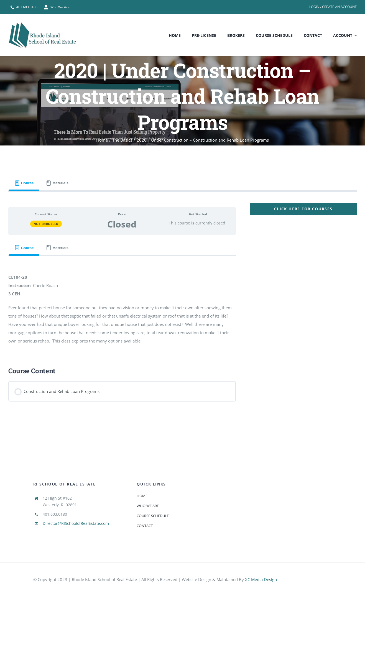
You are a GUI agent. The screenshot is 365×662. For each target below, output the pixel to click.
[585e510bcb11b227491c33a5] (312, 575)
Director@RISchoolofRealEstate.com (76, 523)
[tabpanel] (182, 304)
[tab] (24, 183)
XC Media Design (261, 579)
